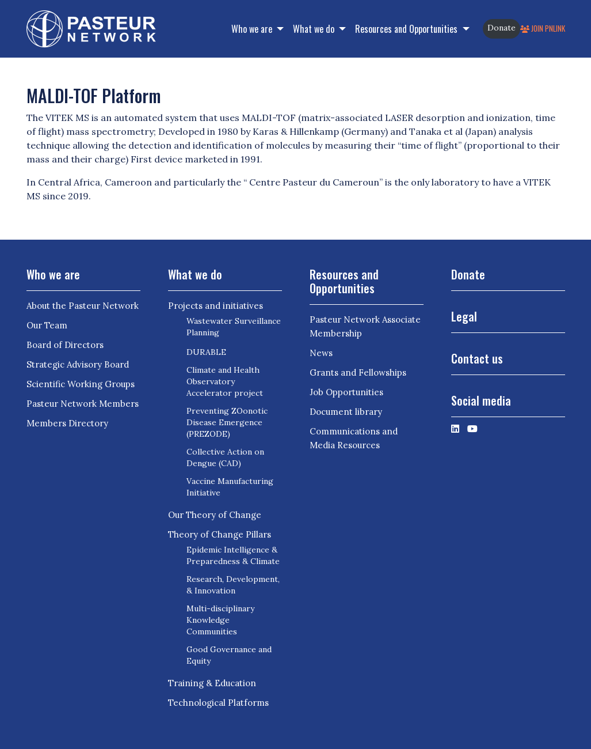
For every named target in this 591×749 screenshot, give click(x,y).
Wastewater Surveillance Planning (233, 327)
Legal (464, 316)
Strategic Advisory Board (77, 364)
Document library (346, 411)
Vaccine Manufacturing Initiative (229, 487)
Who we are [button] (252, 29)
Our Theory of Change (214, 514)
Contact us (477, 358)
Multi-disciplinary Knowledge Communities (220, 620)
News (321, 352)
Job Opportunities (346, 392)
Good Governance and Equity (229, 655)
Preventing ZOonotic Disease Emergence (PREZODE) (227, 422)
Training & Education (212, 683)
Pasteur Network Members (82, 403)
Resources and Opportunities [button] (407, 29)
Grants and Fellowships (358, 372)
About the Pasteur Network (82, 305)
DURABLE (206, 352)
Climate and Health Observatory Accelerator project (224, 381)
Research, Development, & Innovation (233, 585)
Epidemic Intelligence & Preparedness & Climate (233, 555)
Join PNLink (542, 28)
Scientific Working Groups (80, 384)
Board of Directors (65, 344)
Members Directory (67, 423)
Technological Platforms (218, 702)
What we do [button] (315, 29)
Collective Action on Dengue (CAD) (225, 457)
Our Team (46, 325)
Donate (501, 27)
